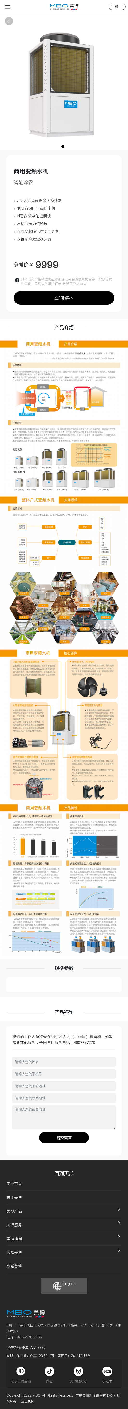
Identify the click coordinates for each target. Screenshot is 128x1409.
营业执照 (27, 1401)
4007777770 (84, 1043)
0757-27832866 (29, 1337)
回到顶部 (64, 1173)
